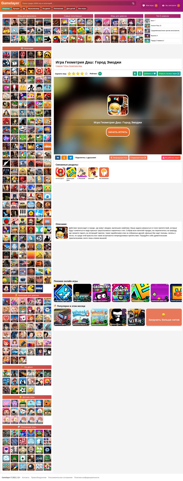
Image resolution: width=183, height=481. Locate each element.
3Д (24, 9)
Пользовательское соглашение (60, 477)
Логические (58, 9)
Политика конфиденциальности (86, 477)
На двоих (46, 9)
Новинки (6, 9)
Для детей (71, 9)
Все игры (82, 9)
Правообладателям (38, 477)
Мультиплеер (33, 9)
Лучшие (16, 9)
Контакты (25, 477)
